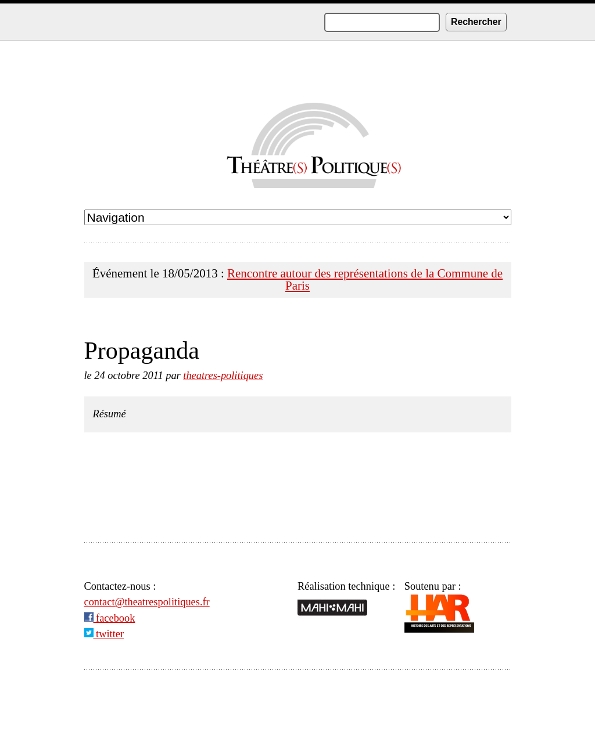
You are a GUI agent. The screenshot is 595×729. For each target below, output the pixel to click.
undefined (297, 217)
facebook (109, 618)
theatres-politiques (223, 375)
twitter (104, 634)
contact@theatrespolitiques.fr (147, 602)
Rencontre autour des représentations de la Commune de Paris (365, 279)
